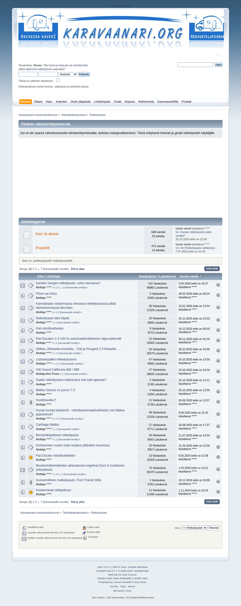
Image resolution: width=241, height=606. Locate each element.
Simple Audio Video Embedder (114, 578)
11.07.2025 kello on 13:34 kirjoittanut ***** (194, 437)
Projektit (42, 248)
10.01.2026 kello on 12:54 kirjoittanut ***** (194, 307)
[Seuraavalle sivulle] (55, 268)
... (39, 268)
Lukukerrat (167, 276)
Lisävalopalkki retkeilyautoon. (56, 359)
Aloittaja (53, 276)
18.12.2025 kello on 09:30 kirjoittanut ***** (194, 330)
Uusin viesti (191, 276)
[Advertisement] (120, 176)
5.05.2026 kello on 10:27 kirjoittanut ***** (193, 285)
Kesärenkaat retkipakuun (53, 490)
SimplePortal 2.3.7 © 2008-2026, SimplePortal (122, 570)
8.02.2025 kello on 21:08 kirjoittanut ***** (193, 457)
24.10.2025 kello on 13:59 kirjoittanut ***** (194, 361)
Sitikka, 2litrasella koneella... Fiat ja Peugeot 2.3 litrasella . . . (78, 349)
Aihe (40, 276)
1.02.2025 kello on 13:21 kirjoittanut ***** (193, 469)
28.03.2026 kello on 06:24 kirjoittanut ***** (194, 295)
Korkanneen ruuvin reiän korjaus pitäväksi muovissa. (73, 445)
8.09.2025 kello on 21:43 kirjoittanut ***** (193, 414)
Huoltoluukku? (46, 400)
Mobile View (141, 578)
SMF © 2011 (120, 567)
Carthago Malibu (47, 424)
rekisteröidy (80, 65)
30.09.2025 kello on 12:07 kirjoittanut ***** (194, 402)
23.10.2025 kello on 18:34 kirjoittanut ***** (194, 371)
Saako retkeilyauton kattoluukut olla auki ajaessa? (71, 380)
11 (63, 287)
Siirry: (178, 527)
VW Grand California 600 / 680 (57, 369)
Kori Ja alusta (46, 234)
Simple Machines (138, 567)
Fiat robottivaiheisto (49, 328)
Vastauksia (147, 276)
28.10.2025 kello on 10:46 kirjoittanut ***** (194, 351)
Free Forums (129, 574)
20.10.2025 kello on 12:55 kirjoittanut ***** (194, 392)
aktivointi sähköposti (39, 69)
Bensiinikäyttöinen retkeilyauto (57, 435)
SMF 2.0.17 (104, 567)
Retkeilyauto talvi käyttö (52, 318)
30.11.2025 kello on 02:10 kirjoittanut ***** (194, 340)
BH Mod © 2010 (122, 590)
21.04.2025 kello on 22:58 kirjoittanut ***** (194, 447)
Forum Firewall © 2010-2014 (130, 582)
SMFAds (113, 574)
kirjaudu (63, 65)
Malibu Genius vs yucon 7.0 (55, 390)
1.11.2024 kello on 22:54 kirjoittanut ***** (193, 492)
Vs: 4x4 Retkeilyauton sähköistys (195, 247)
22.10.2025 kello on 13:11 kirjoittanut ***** (194, 382)
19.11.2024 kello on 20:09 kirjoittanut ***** (194, 482)
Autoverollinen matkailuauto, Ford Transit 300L (69, 480)
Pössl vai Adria (46, 293)
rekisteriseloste (120, 6)
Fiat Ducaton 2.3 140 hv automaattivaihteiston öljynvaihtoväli (78, 338)
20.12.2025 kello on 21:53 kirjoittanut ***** (194, 320)
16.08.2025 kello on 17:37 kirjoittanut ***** (194, 426)
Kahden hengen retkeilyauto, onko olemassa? (68, 283)
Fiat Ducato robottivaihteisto (55, 455)
